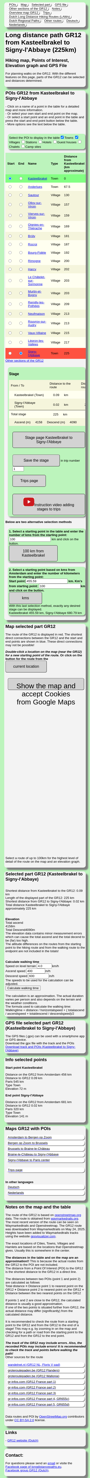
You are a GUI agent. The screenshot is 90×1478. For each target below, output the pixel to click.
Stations (31, 142)
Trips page (29, 481)
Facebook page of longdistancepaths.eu (33, 1467)
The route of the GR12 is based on (30, 1215)
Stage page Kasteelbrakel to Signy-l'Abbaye (49, 440)
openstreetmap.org (68, 1215)
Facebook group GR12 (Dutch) (26, 1470)
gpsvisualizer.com (43, 1236)
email (51, 1463)
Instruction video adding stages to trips (48, 504)
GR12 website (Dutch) (22, 1440)
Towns (68, 138)
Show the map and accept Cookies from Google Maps (45, 686)
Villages (14, 142)
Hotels (47, 142)
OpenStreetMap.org (53, 1416)
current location (26, 666)
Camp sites (33, 147)
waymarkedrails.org (64, 1218)
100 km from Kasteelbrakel (33, 553)
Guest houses (67, 142)
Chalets (14, 147)
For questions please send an (26, 1463)
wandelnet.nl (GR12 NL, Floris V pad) (34, 1364)
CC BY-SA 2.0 (24, 1420)
